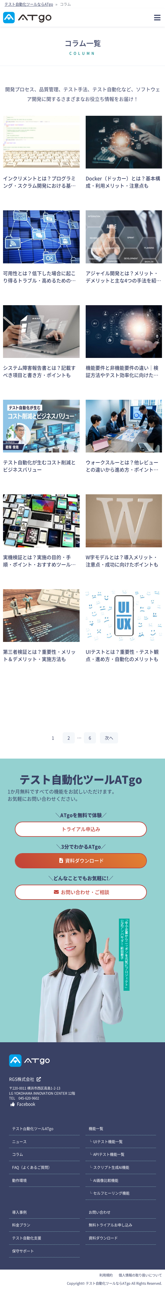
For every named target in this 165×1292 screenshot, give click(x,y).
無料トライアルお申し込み (110, 1224)
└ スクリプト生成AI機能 (109, 1167)
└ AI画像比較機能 (103, 1180)
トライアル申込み (80, 829)
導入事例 (19, 1212)
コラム (17, 1154)
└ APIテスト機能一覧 (106, 1154)
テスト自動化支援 (26, 1237)
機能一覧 (96, 1128)
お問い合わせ (100, 1212)
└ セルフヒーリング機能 (109, 1193)
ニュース (19, 1141)
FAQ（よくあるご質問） (32, 1167)
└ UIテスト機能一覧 (106, 1141)
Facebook (23, 1104)
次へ (109, 738)
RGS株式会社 (25, 1079)
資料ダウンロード (81, 860)
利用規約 (106, 1275)
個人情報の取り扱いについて (140, 1275)
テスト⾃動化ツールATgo (32, 1128)
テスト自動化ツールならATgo (29, 4)
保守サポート (23, 1251)
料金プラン (21, 1224)
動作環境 (19, 1180)
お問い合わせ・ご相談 (81, 892)
